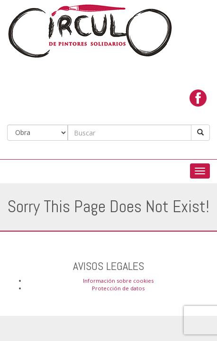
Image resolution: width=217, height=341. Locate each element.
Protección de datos (118, 288)
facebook (198, 98)
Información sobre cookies (118, 280)
